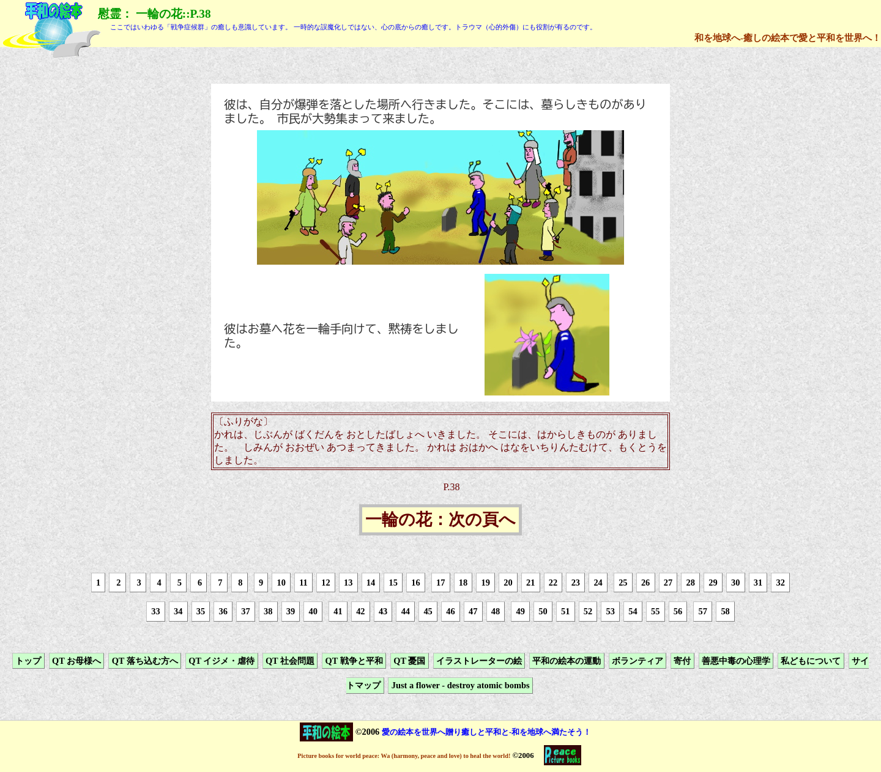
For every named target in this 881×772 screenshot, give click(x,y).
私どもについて (811, 661)
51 (565, 612)
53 (610, 612)
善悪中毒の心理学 (736, 661)
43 (383, 612)
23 (575, 582)
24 (597, 582)
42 (360, 612)
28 (690, 582)
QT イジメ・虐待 (221, 661)
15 (393, 582)
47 (473, 612)
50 (542, 612)
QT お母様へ (76, 661)
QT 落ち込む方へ (145, 661)
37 (245, 612)
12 (325, 582)
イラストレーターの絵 (479, 661)
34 (178, 612)
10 (281, 582)
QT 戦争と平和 (354, 661)
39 (290, 612)
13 (348, 582)
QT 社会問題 (290, 661)
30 (735, 582)
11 (303, 582)
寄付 (682, 661)
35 (200, 612)
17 (440, 582)
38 (268, 612)
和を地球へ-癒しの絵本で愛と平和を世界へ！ (787, 37)
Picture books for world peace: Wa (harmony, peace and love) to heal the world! (403, 755)
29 (712, 582)
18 (463, 582)
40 (313, 612)
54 (632, 612)
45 (427, 612)
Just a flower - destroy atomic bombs (461, 685)
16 (415, 582)
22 (553, 582)
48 (495, 612)
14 (370, 582)
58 (725, 612)
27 (668, 582)
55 (655, 612)
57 (703, 612)
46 (450, 612)
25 (623, 582)
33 (155, 612)
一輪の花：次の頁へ (440, 520)
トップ (28, 661)
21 (530, 582)
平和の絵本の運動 (566, 661)
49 (520, 612)
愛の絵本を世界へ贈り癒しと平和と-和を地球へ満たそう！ (486, 732)
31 (758, 582)
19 (485, 582)
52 (588, 612)
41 (337, 612)
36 (223, 612)
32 (780, 582)
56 (678, 612)
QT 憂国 (409, 661)
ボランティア (637, 661)
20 (508, 582)
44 (405, 612)
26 (645, 582)
